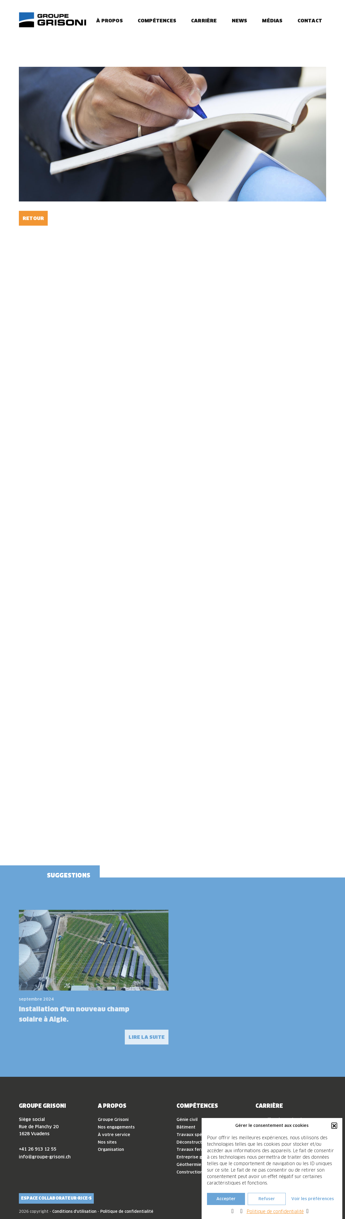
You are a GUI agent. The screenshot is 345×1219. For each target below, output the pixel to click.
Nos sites (107, 1142)
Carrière (204, 20)
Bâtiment (186, 1127)
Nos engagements (116, 1127)
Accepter (226, 1198)
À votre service (114, 1134)
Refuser (266, 1198)
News (239, 20)
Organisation (111, 1149)
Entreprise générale (197, 1157)
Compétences (157, 20)
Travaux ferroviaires (198, 1149)
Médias (272, 20)
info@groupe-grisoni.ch (45, 1156)
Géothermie (189, 1164)
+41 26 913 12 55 (37, 1149)
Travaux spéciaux (195, 1134)
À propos (109, 20)
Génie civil (187, 1119)
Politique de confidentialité (275, 1211)
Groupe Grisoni (113, 1119)
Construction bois (194, 1172)
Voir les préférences (312, 1198)
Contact (310, 20)
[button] (334, 1125)
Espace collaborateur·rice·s (56, 1198)
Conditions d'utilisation (74, 1211)
